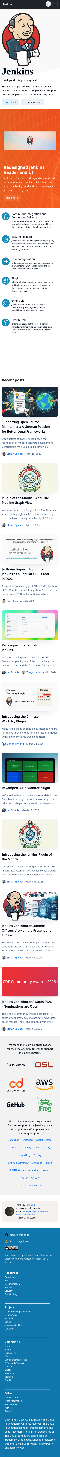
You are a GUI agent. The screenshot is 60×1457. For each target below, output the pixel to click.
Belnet (49, 1162)
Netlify (46, 1147)
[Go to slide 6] (41, 204)
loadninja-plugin (29, 1211)
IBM (37, 1147)
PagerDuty (25, 1155)
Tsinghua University (18, 1162)
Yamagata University (30, 1185)
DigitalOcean (43, 1139)
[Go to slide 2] (19, 204)
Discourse (15, 1147)
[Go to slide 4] (30, 204)
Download (10, 102)
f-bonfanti (30, 1204)
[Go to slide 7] (46, 204)
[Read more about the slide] (30, 141)
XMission (37, 1162)
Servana (35, 1178)
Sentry (37, 1155)
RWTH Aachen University (24, 1170)
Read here (12, 197)
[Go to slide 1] (14, 204)
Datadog (28, 1139)
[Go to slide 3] (24, 204)
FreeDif (24, 1178)
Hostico (46, 1170)
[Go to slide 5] (35, 204)
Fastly (28, 1147)
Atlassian (14, 1139)
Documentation (32, 102)
